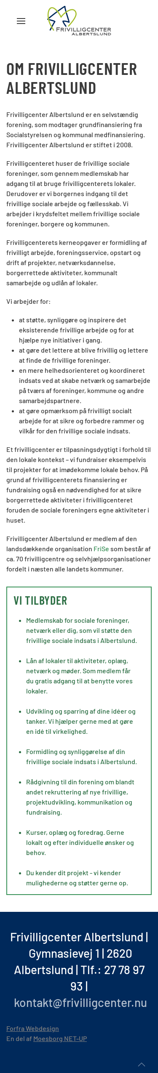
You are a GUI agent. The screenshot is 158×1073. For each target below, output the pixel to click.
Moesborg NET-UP (60, 1038)
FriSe (102, 548)
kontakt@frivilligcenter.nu (80, 1002)
